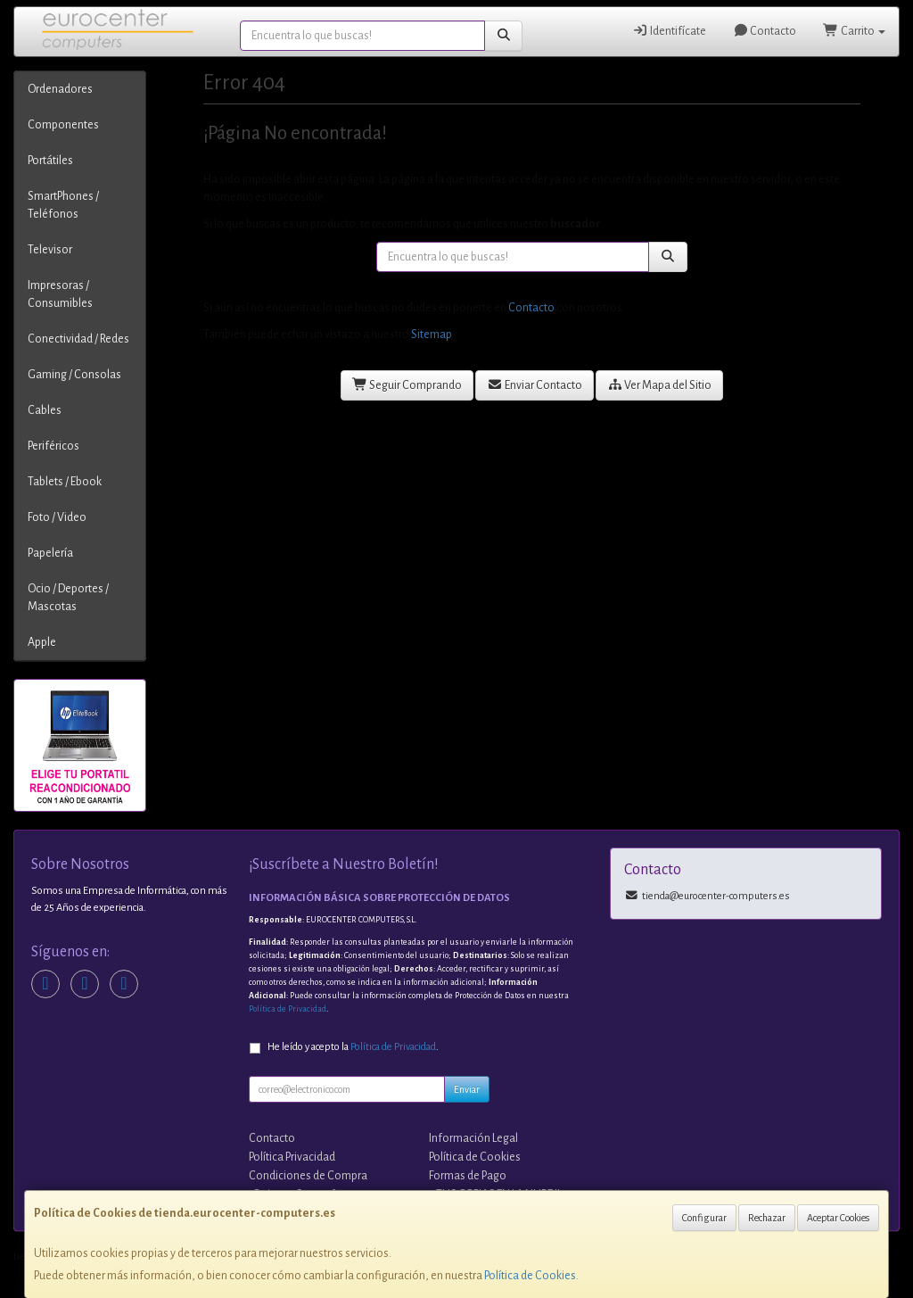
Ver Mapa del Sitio (659, 385)
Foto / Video (57, 517)
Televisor (50, 250)
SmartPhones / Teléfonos (63, 205)
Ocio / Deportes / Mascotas (68, 598)
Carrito (854, 30)
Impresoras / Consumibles (60, 294)
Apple (42, 642)
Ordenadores (60, 89)
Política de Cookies (530, 1275)
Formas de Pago (467, 1176)
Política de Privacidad (287, 1009)
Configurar (704, 1217)
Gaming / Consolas (74, 374)
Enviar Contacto (534, 385)
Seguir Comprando (407, 385)
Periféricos (53, 446)
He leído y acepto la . (353, 1047)
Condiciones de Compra (308, 1176)
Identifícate (669, 30)
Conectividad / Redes (78, 339)
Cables (45, 410)
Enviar (467, 1089)
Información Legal (473, 1138)
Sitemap (431, 334)
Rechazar (767, 1217)
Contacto (765, 30)
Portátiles (50, 160)
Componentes (63, 125)
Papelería (50, 553)
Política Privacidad (292, 1157)
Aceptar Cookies (838, 1217)
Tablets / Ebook (65, 481)
